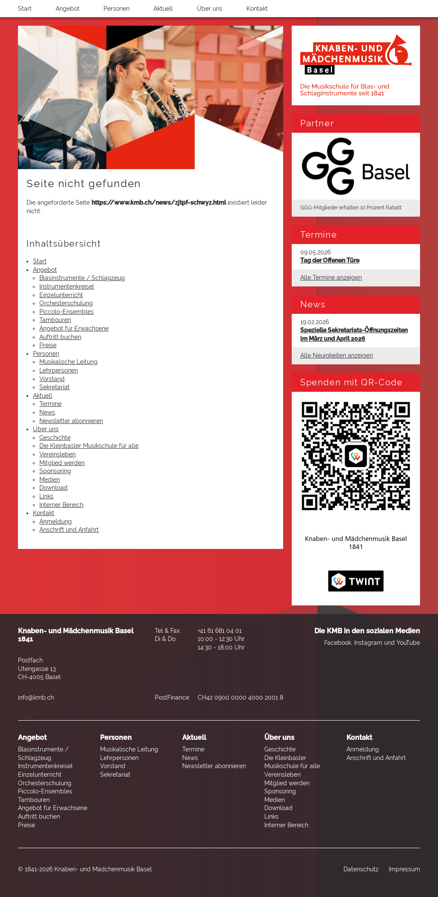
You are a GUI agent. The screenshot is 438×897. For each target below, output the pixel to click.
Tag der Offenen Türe (329, 260)
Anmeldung (55, 521)
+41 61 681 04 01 (220, 630)
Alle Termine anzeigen (331, 277)
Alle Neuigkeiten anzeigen (336, 355)
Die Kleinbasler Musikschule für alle (89, 445)
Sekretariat (54, 387)
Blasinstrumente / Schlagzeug (82, 277)
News (47, 412)
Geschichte (55, 437)
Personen (117, 8)
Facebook (337, 642)
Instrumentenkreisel (66, 286)
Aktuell (163, 8)
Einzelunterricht (61, 295)
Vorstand (52, 378)
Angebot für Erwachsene (74, 328)
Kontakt (257, 8)
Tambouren (55, 319)
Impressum (404, 869)
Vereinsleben (57, 454)
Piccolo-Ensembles (66, 311)
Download (53, 487)
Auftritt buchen (60, 337)
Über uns (209, 8)
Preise (47, 345)
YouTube (408, 642)
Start (25, 8)
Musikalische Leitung (68, 361)
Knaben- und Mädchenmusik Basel (103, 869)
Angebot (68, 8)
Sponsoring (55, 471)
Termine (50, 403)
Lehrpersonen (58, 370)
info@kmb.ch (36, 697)
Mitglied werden (62, 462)
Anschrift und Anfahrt (69, 529)
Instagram (368, 642)
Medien (49, 479)
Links (46, 496)
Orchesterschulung (66, 303)
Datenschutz (361, 869)
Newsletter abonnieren (71, 420)
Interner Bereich (61, 504)
